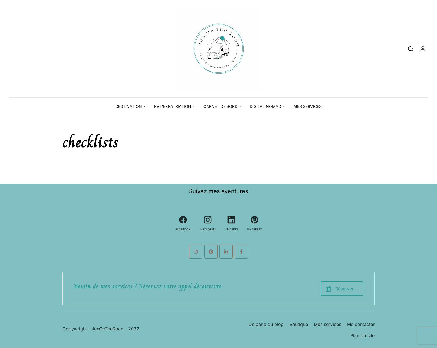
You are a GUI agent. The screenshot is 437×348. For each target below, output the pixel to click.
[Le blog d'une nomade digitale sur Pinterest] (211, 252)
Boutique (299, 324)
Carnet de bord (220, 106)
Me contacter (361, 324)
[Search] (410, 49)
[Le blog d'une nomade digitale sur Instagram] (195, 252)
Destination (128, 106)
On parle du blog (266, 324)
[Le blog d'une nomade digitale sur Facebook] (241, 252)
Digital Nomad (265, 106)
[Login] (422, 49)
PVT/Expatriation (172, 106)
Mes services (307, 106)
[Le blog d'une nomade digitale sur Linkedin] (226, 252)
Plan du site (362, 335)
